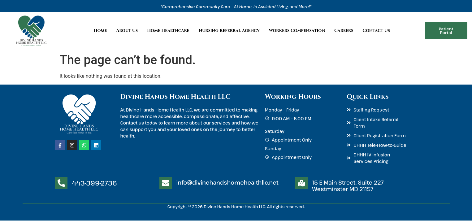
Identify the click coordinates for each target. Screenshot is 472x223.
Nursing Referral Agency (229, 30)
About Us (127, 30)
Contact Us (376, 30)
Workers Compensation (297, 30)
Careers (343, 30)
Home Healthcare (168, 30)
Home (100, 30)
